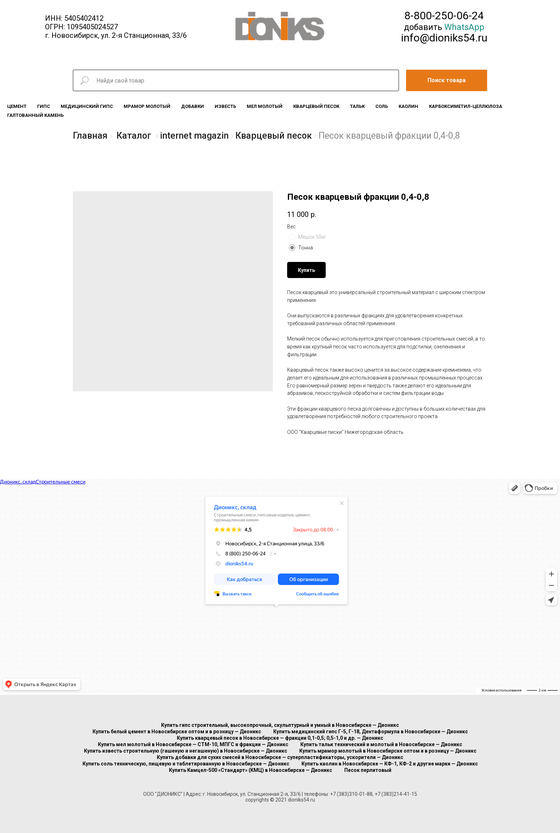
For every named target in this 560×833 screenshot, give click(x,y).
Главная (90, 135)
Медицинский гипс (87, 106)
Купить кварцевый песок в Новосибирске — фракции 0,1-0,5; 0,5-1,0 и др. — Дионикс (280, 738)
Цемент (16, 106)
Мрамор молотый (147, 106)
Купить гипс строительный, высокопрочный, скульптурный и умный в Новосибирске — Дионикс (280, 725)
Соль (381, 106)
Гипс (43, 106)
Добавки (192, 106)
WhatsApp (464, 27)
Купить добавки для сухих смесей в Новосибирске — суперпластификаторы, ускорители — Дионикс (280, 757)
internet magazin (194, 135)
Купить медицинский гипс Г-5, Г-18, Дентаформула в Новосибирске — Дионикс (370, 731)
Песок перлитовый (367, 770)
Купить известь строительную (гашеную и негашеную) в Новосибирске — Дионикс (185, 751)
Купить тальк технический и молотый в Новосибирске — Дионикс (381, 744)
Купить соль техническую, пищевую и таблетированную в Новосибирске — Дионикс (185, 764)
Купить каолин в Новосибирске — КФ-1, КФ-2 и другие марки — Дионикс (389, 764)
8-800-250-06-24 (444, 15)
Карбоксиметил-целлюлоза (465, 106)
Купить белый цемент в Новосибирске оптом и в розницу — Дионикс (176, 731)
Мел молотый (264, 106)
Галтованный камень (35, 115)
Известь (225, 106)
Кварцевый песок (316, 106)
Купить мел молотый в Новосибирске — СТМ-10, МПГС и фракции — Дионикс (193, 744)
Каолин (408, 106)
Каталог (133, 135)
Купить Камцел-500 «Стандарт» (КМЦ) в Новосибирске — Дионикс (250, 770)
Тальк (357, 106)
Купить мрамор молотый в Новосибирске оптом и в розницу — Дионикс (387, 751)
